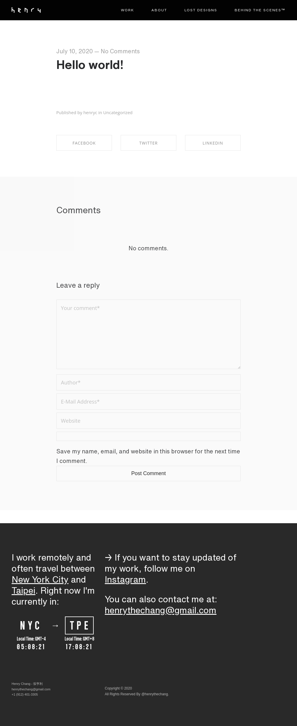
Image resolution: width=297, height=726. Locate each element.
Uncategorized (118, 112)
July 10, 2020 (74, 51)
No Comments (120, 51)
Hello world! (90, 64)
